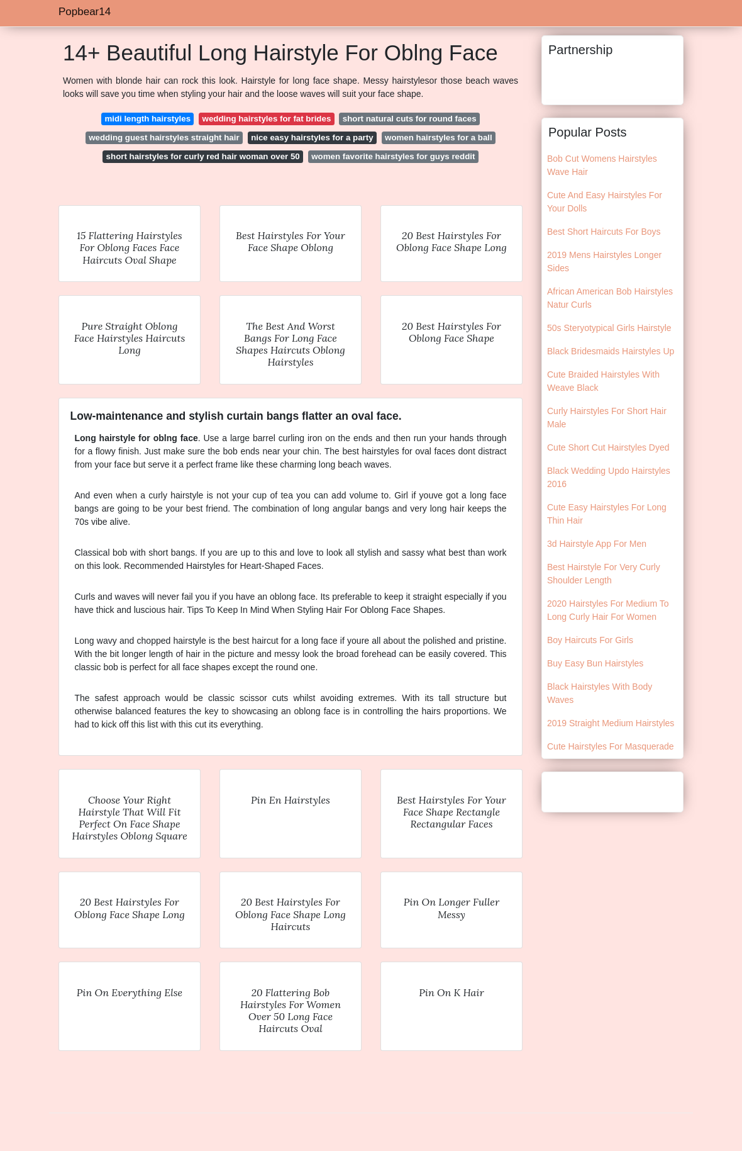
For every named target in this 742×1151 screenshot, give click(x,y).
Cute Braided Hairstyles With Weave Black (603, 381)
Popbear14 (84, 12)
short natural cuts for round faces (410, 118)
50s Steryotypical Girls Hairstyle (609, 328)
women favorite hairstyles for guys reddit (393, 156)
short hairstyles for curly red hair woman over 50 (203, 156)
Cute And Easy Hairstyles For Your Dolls (604, 201)
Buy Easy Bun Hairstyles (595, 663)
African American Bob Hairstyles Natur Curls (610, 298)
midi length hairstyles (147, 118)
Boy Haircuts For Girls (590, 640)
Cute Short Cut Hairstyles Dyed (608, 447)
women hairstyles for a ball (438, 137)
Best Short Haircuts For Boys (604, 232)
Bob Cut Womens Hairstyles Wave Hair (602, 165)
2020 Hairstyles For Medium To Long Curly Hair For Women (607, 610)
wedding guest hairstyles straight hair (164, 137)
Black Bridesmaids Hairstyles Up (610, 351)
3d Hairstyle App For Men (596, 544)
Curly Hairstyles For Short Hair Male (607, 417)
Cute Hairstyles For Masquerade (610, 746)
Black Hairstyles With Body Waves (599, 693)
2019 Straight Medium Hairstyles (610, 723)
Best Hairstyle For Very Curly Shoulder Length (603, 573)
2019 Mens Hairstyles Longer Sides (604, 261)
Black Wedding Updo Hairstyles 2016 (608, 477)
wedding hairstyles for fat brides (266, 118)
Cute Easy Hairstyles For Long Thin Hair (607, 513)
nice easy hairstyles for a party (312, 137)
